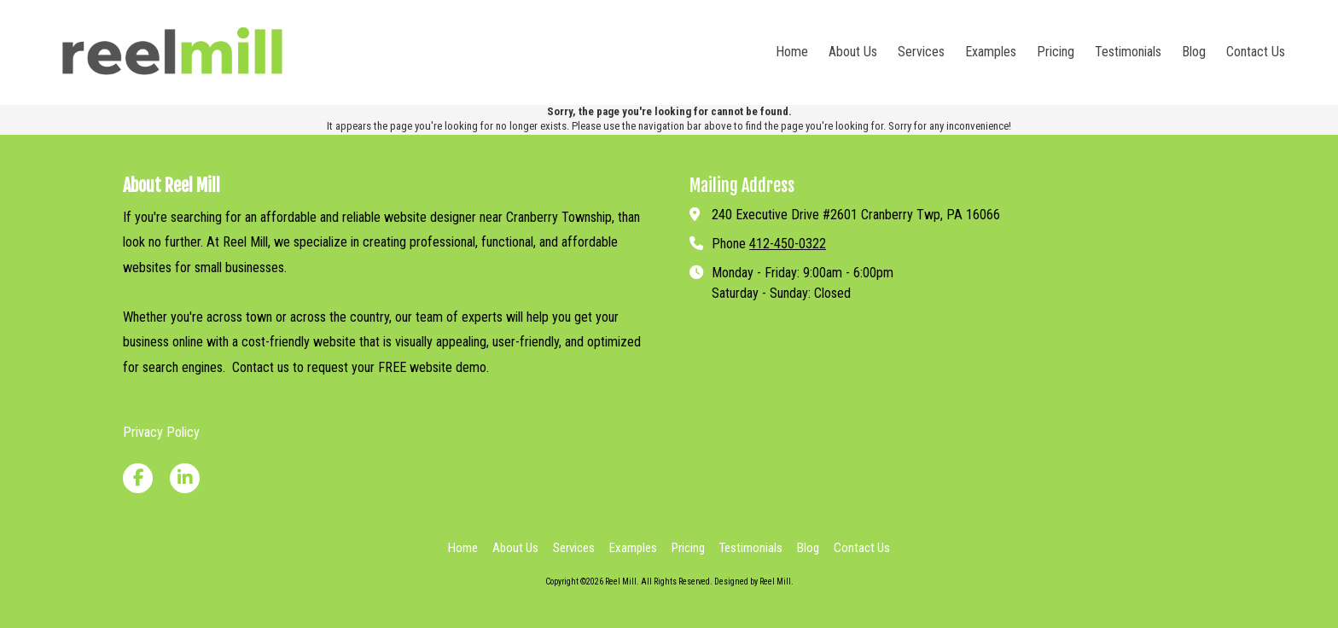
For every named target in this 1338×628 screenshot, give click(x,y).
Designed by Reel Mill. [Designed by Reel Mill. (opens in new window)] (754, 581)
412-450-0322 (787, 244)
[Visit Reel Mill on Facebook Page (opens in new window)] (138, 478)
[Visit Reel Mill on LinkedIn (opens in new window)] (185, 478)
